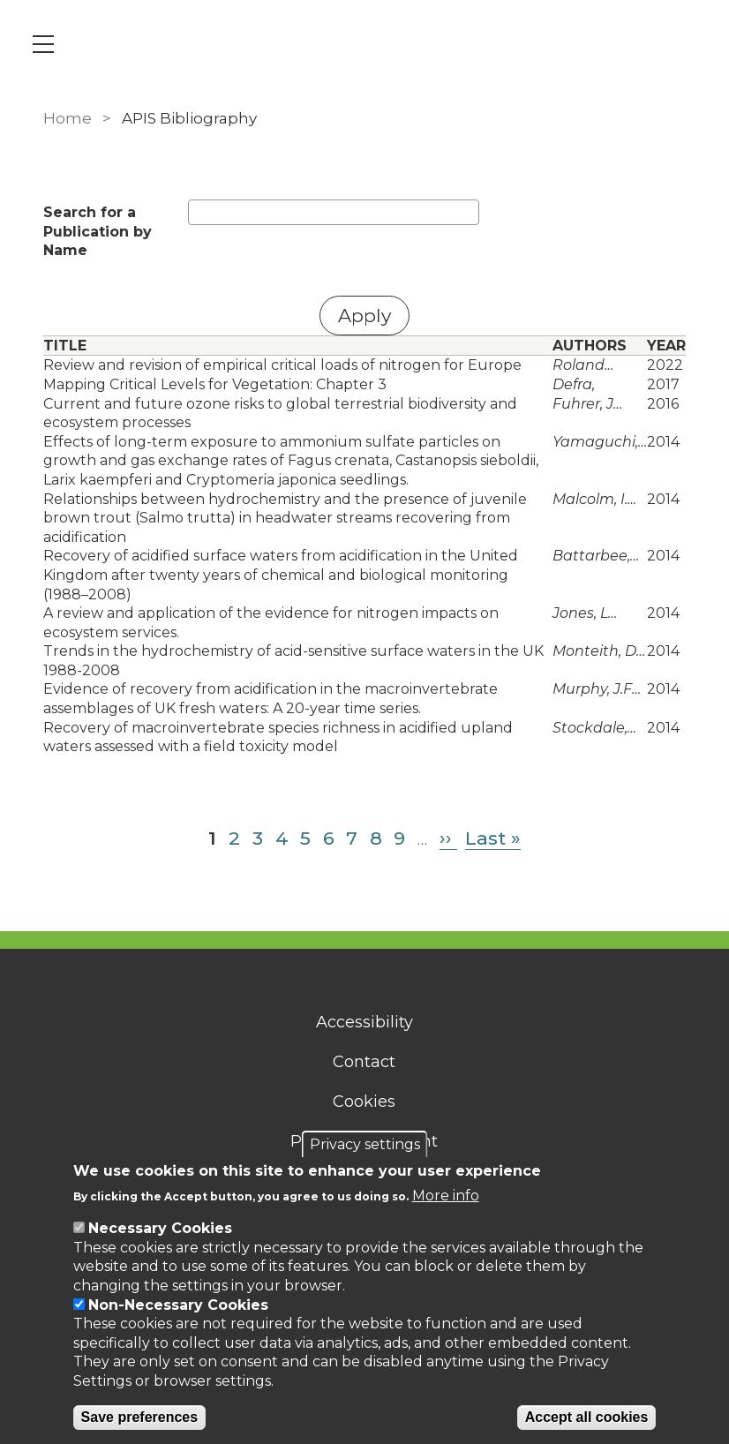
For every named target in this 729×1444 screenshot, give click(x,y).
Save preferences (140, 1417)
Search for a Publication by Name (97, 231)
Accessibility (364, 1022)
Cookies (365, 1101)
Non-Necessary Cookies (178, 1305)
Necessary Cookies (160, 1228)
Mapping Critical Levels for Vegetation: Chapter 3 (215, 384)
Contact (365, 1062)
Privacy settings (365, 1144)
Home (67, 118)
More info (445, 1195)
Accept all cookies (587, 1417)
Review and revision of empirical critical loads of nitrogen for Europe (282, 365)
